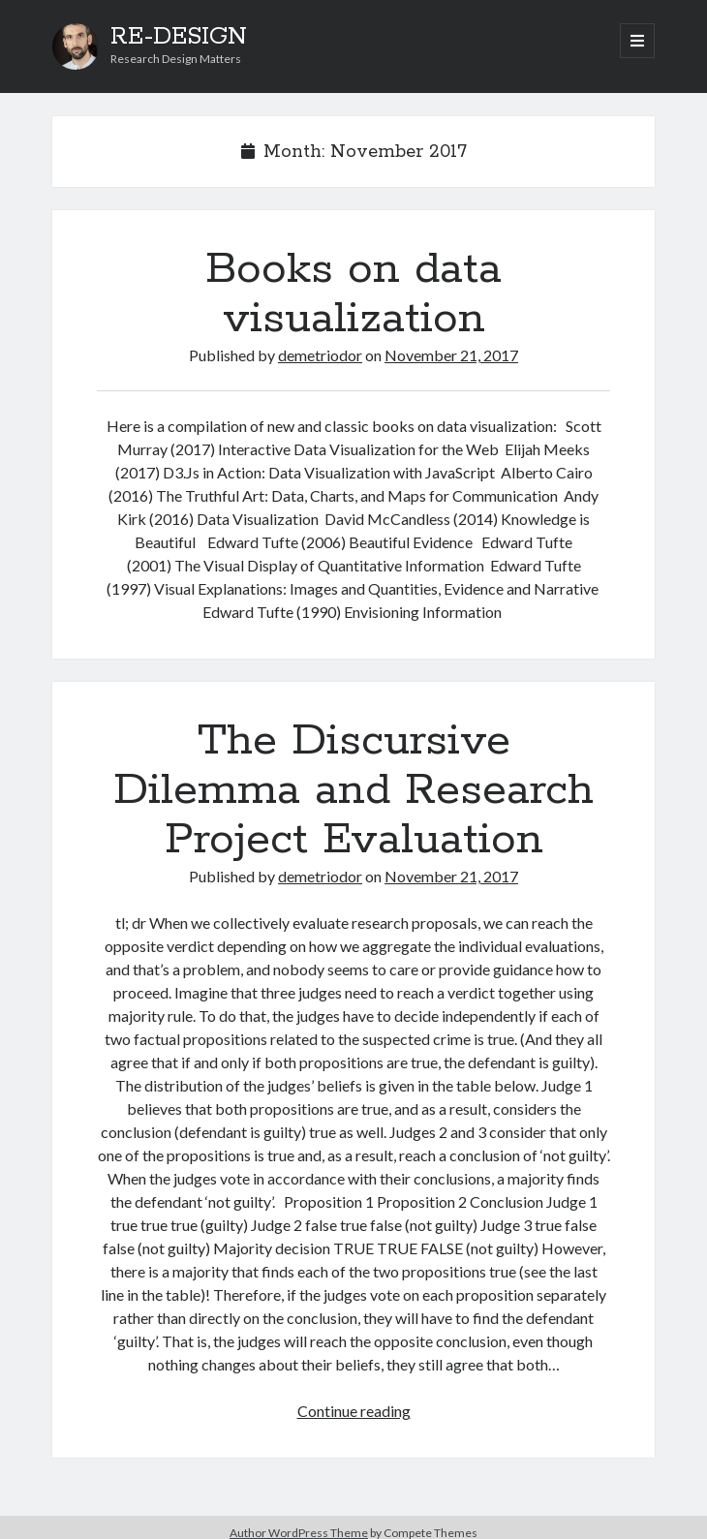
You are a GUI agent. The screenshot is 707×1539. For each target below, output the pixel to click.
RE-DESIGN (178, 36)
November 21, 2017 (451, 355)
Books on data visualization (353, 294)
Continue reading (354, 1410)
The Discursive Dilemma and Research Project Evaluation (353, 790)
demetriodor (320, 355)
